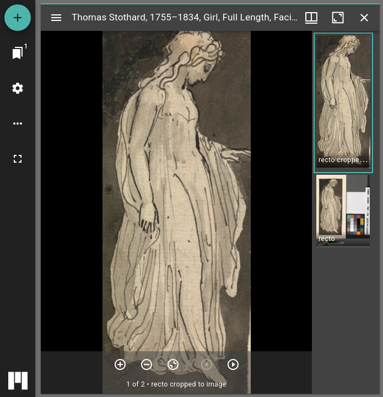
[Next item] (233, 364)
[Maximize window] (338, 17)
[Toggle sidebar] (56, 17)
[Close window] (364, 17)
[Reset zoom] (173, 364)
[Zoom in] (120, 364)
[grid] (346, 212)
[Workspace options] (17, 123)
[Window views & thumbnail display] (311, 17)
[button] (343, 102)
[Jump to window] (17, 53)
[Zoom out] (146, 364)
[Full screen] (17, 159)
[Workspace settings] (17, 88)
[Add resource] (17, 17)
